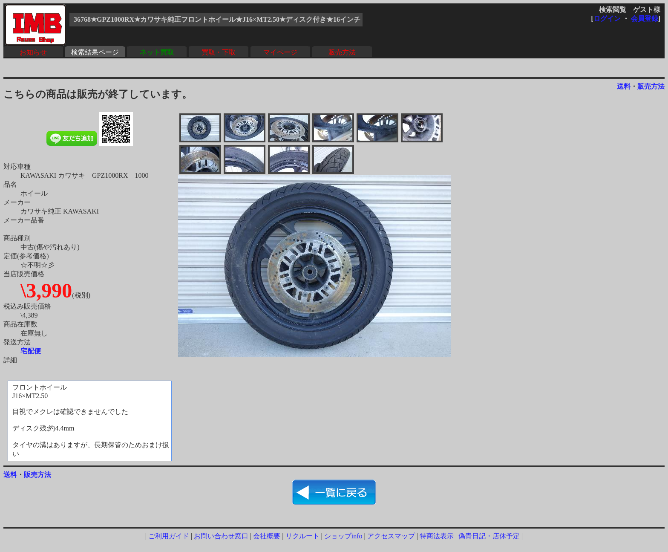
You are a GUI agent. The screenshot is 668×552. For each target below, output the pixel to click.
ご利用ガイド (168, 536)
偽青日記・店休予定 (489, 536)
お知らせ (33, 52)
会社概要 (266, 536)
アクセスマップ (391, 536)
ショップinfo (343, 536)
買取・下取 (219, 52)
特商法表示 (437, 536)
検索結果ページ (95, 52)
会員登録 (644, 18)
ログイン (607, 18)
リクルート (302, 536)
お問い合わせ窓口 (221, 536)
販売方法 (342, 52)
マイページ (280, 52)
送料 (624, 86)
